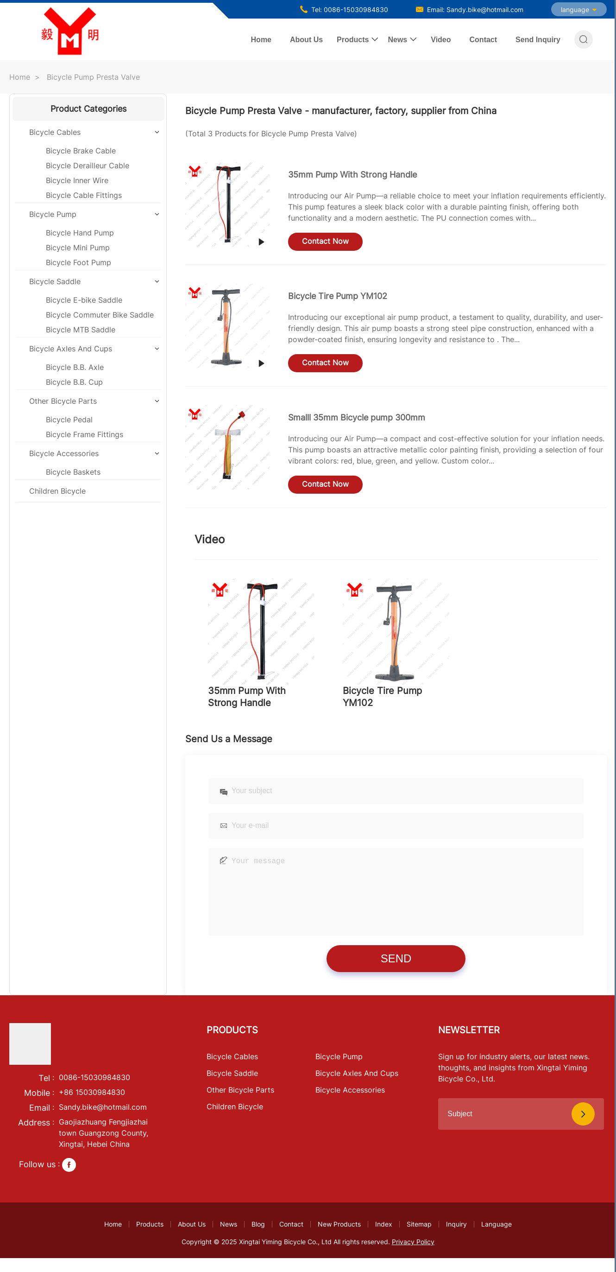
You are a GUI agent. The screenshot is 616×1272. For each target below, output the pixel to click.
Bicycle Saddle (55, 281)
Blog (258, 1238)
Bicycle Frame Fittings (84, 434)
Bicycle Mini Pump (78, 247)
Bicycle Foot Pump (78, 262)
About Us (306, 40)
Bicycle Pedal (69, 419)
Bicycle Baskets (73, 472)
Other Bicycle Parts (63, 401)
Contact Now (325, 241)
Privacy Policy (413, 1255)
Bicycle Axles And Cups (70, 348)
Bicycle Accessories (64, 453)
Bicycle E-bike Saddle (84, 300)
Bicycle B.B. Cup (74, 382)
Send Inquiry (537, 40)
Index (383, 1238)
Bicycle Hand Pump (80, 232)
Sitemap (419, 1238)
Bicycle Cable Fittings (84, 195)
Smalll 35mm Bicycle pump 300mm (356, 417)
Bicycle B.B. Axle (75, 367)
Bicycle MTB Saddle (80, 329)
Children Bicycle (57, 491)
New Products (339, 1238)
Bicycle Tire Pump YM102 (337, 296)
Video (441, 40)
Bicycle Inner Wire (77, 180)
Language (496, 1238)
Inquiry (456, 1238)
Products (353, 40)
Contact (483, 40)
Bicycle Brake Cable (81, 150)
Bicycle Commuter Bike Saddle (100, 314)
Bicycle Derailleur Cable (87, 165)
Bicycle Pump (52, 214)
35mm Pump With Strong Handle (352, 174)
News (397, 40)
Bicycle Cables (55, 132)
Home (261, 40)
